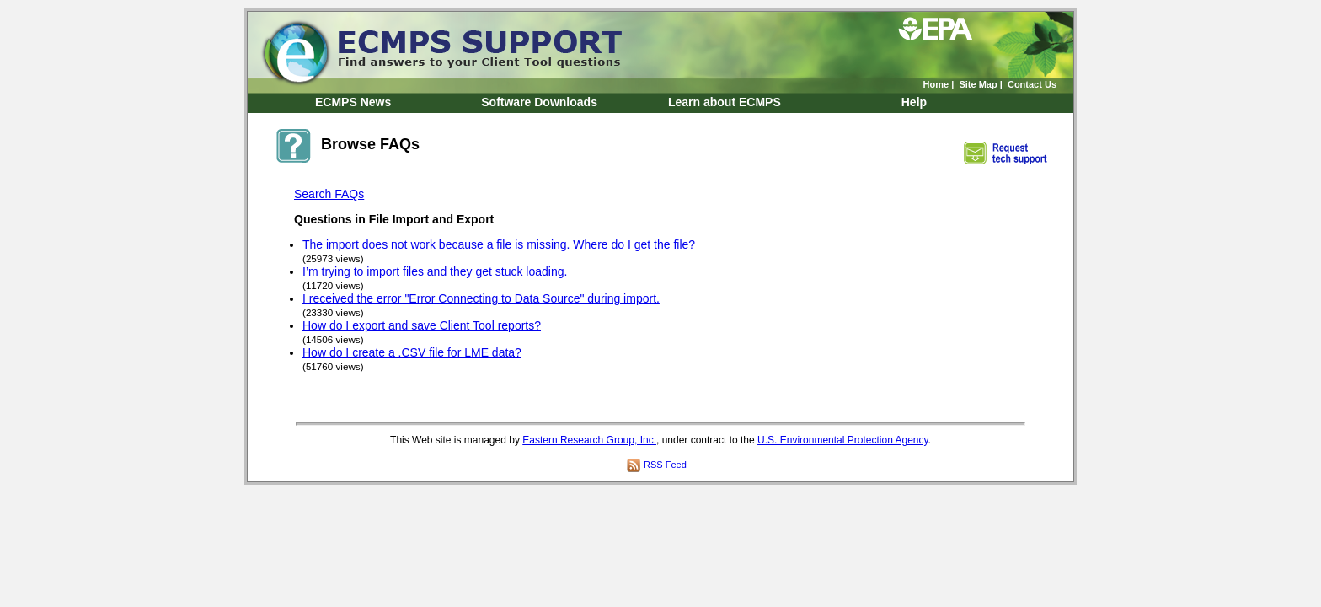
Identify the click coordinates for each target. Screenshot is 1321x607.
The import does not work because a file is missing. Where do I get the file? (498, 244)
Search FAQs (329, 194)
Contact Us (1032, 84)
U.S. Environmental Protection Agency (842, 440)
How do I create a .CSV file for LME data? (411, 352)
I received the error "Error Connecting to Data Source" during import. (481, 298)
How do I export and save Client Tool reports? (421, 325)
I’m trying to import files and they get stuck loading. (434, 271)
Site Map (978, 84)
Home (936, 84)
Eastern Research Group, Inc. (589, 440)
